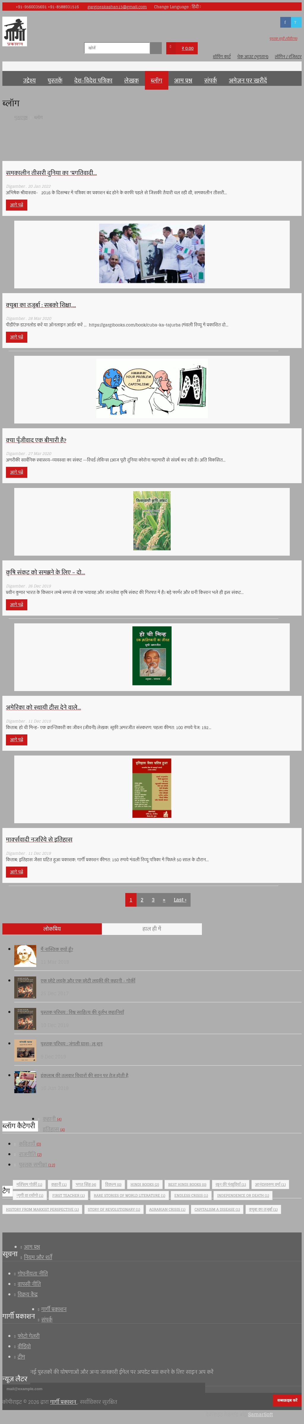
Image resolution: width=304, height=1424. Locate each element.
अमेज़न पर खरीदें (248, 80)
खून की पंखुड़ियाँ (231, 1184)
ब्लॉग (156, 80)
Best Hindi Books (187, 1184)
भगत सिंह (86, 1184)
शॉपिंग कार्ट (222, 56)
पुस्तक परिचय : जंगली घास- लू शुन (71, 1043)
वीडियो (24, 1346)
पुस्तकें (55, 80)
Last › (180, 900)
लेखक (131, 80)
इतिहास (54, 1129)
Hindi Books (145, 1184)
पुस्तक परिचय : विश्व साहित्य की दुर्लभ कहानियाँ (82, 1012)
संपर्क (210, 80)
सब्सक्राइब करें (287, 1400)
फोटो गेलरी (28, 1336)
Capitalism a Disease (217, 1209)
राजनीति (30, 1154)
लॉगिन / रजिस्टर (288, 56)
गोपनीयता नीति (33, 1274)
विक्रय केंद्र (27, 1294)
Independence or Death (243, 1195)
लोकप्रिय (52, 929)
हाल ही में (151, 929)
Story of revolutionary (114, 1209)
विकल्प (113, 1184)
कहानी (52, 1119)
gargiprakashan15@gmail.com (117, 7)
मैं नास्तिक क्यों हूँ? (57, 949)
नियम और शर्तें (38, 1257)
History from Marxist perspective (42, 1209)
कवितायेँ (30, 1144)
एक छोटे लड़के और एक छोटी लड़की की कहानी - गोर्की (88, 980)
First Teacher (68, 1195)
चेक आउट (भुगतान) (252, 56)
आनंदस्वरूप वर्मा (270, 1184)
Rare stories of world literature (129, 1195)
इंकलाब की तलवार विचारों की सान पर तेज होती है (85, 1075)
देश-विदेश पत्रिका (93, 80)
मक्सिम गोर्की (29, 1184)
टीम (21, 1357)
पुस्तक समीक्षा (37, 1165)
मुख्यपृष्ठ (9, 78)
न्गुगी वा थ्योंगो (29, 1195)
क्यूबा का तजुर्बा (263, 1209)
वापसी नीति (29, 1284)
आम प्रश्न (183, 80)
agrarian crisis (167, 1209)
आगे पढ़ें (16, 205)
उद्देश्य (29, 80)
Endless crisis (191, 1195)
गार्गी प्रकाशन (53, 1309)
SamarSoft (260, 1414)
